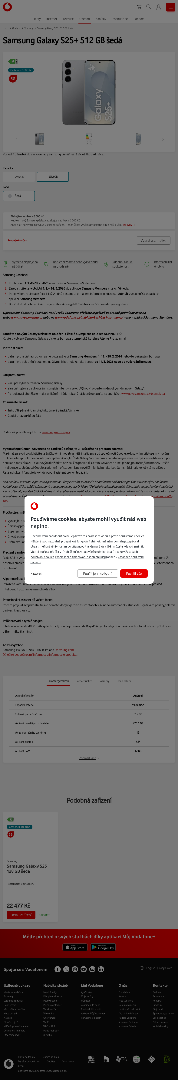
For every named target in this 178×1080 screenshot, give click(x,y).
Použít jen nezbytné (97, 573)
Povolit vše (134, 573)
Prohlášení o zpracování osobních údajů (88, 552)
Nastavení (36, 573)
